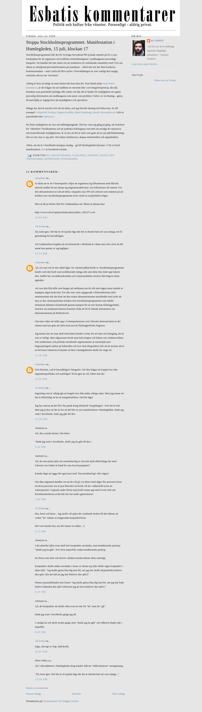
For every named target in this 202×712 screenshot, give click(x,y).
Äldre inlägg (118, 693)
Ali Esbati (40, 226)
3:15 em (40, 531)
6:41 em (40, 591)
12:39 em (41, 419)
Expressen (48, 116)
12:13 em (41, 253)
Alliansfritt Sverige (46, 112)
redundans (40, 178)
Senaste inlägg (33, 693)
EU (48, 155)
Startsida (76, 693)
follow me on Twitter (165, 80)
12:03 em (41, 217)
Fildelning (79, 155)
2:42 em (40, 446)
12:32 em (41, 378)
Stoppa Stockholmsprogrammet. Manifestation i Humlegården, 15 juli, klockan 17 (70, 45)
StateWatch (109, 83)
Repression (52, 159)
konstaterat (31, 87)
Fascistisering (60, 155)
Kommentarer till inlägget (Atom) (61, 701)
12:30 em (41, 355)
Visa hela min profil (145, 64)
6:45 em (40, 631)
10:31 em (41, 651)
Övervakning (69, 159)
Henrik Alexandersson (103, 112)
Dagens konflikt (65, 112)
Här (43, 149)
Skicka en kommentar (37, 687)
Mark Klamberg (83, 112)
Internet (93, 155)
